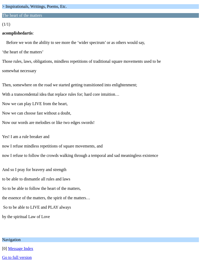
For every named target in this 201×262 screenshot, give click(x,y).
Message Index (20, 248)
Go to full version (17, 257)
